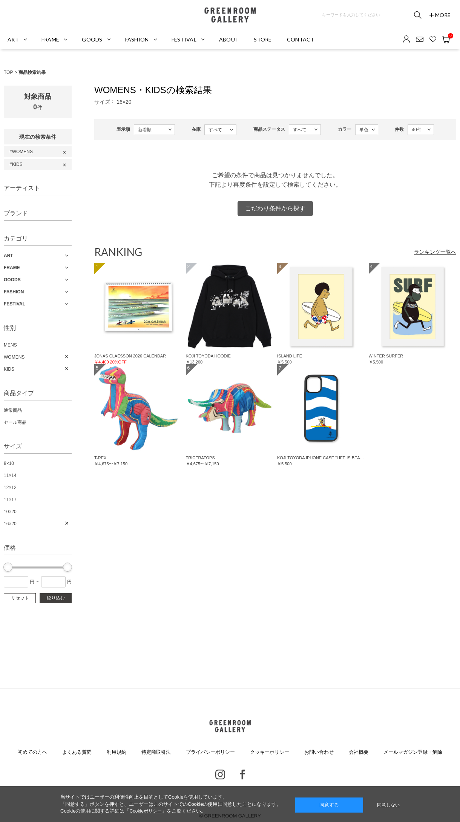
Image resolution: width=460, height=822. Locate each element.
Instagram (220, 774)
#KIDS (16, 164)
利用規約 (116, 752)
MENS (10, 345)
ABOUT (229, 39)
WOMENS (14, 357)
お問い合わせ (319, 752)
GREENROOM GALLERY (230, 15)
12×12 (10, 487)
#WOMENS (21, 151)
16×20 (10, 523)
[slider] (7, 567)
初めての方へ (32, 752)
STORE (262, 39)
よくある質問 (77, 752)
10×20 (10, 511)
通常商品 (13, 410)
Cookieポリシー (145, 811)
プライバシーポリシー (210, 752)
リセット (20, 598)
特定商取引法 (156, 752)
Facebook (242, 774)
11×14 (10, 475)
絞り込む (56, 598)
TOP (8, 72)
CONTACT (300, 39)
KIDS (9, 369)
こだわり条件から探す (275, 208)
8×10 (9, 463)
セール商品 (15, 422)
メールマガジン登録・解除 (412, 752)
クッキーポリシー (269, 752)
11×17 (10, 499)
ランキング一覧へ (435, 252)
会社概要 (358, 752)
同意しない (388, 805)
